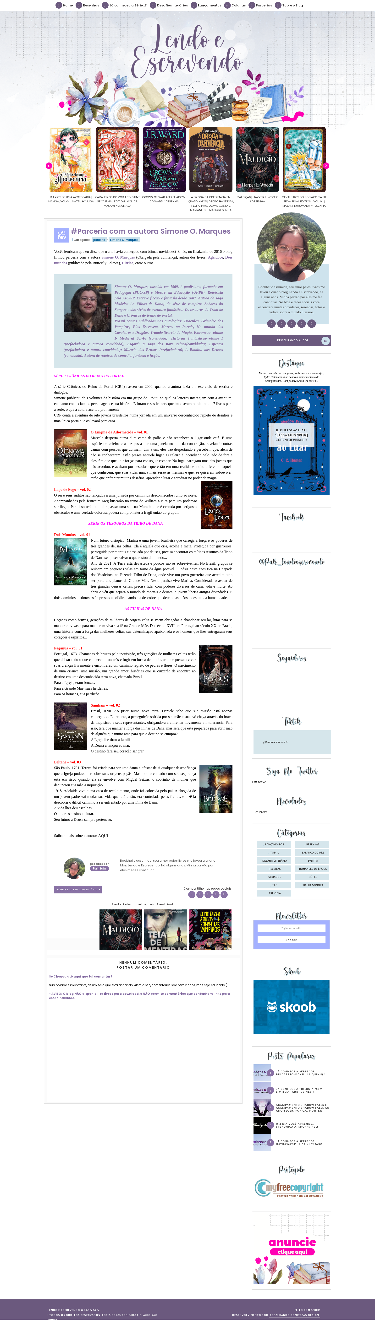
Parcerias (260, 5)
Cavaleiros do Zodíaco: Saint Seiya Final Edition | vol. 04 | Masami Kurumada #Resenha (314, 201)
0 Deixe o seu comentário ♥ (78, 889)
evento (313, 861)
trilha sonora (313, 885)
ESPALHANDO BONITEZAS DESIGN (294, 1315)
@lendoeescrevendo (275, 742)
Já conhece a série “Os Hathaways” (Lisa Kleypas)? (299, 1143)
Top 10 (274, 853)
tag (274, 885)
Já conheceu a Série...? (124, 5)
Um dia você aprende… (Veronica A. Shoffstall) (297, 1125)
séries (313, 877)
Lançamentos (206, 5)
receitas (275, 869)
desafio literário (274, 861)
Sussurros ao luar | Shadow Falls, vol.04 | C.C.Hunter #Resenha (291, 435)
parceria (99, 240)
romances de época (313, 869)
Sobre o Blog (289, 5)
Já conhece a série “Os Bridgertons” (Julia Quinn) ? (301, 1073)
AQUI (103, 836)
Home (64, 5)
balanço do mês (313, 853)
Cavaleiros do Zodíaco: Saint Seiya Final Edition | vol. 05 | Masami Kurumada (127, 201)
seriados (274, 877)
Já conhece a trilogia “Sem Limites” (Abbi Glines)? (299, 1090)
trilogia (275, 893)
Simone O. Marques (124, 240)
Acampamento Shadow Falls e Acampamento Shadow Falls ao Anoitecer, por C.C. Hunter (302, 1107)
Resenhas (87, 5)
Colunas (235, 5)
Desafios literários (169, 5)
